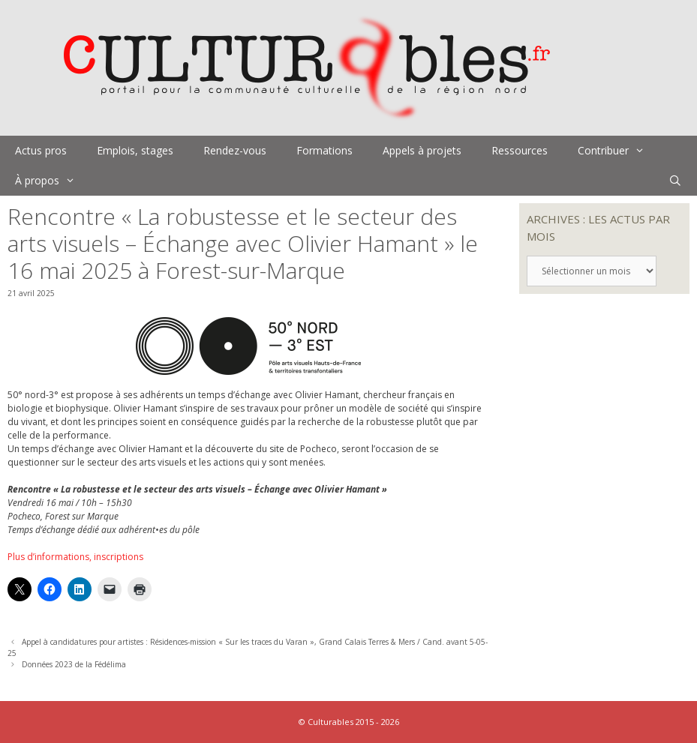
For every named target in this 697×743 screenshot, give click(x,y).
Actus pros (41, 150)
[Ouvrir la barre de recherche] (675, 181)
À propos (52, 181)
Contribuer (618, 151)
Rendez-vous (234, 150)
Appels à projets (422, 150)
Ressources (519, 150)
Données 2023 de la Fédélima (74, 664)
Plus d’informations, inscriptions (75, 556)
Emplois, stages (135, 150)
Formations (324, 150)
